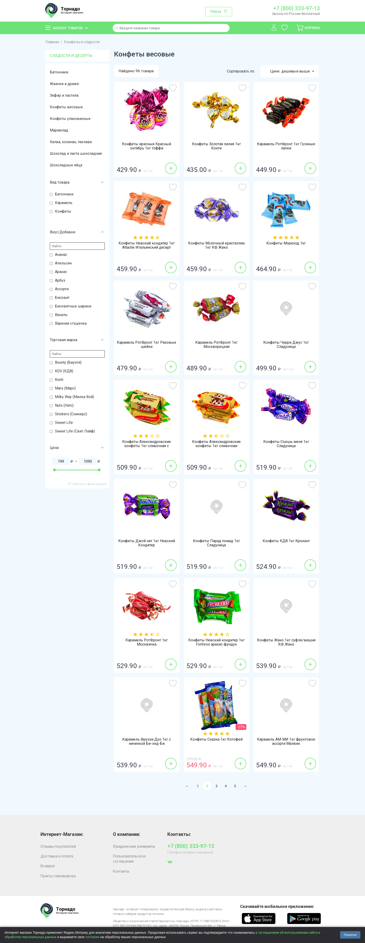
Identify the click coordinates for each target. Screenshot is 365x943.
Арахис (61, 272)
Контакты (121, 871)
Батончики (59, 72)
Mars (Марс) (65, 388)
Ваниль (61, 315)
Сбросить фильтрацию (87, 484)
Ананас (61, 254)
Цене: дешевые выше (292, 71)
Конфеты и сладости (82, 42)
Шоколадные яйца (66, 165)
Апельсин (63, 263)
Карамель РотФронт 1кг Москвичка (146, 642)
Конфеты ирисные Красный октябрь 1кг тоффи (146, 146)
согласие (92, 937)
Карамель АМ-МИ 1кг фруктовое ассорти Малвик (286, 741)
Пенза (215, 11)
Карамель (63, 203)
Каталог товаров (68, 28)
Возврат (48, 866)
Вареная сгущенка (71, 323)
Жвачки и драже (64, 84)
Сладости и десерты (71, 55)
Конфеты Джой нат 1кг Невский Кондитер (146, 543)
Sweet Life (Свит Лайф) (75, 431)
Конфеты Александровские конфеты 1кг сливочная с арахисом (146, 446)
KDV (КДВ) (64, 371)
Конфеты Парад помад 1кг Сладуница (216, 543)
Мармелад (59, 130)
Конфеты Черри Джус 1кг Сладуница (286, 344)
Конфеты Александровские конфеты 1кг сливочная (216, 444)
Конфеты (63, 211)
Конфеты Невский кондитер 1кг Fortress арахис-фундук (216, 642)
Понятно (350, 935)
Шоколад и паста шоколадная (76, 153)
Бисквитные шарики (73, 306)
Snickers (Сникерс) (71, 414)
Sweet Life (64, 422)
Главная (52, 42)
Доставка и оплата (57, 856)
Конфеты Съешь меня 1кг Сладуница (286, 444)
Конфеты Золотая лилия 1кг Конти (216, 146)
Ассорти (62, 289)
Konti (59, 379)
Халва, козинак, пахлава (71, 142)
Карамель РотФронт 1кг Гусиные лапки (286, 146)
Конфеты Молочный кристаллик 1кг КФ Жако (216, 245)
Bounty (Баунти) (68, 362)
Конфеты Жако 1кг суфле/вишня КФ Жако (286, 642)
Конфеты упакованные (70, 118)
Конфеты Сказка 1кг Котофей (216, 739)
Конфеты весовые (66, 107)
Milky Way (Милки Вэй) (74, 397)
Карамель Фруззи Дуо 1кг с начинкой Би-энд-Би (146, 741)
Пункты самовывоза (58, 876)
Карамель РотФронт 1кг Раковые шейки (146, 344)
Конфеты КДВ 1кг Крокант (286, 541)
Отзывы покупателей (58, 846)
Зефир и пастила (64, 95)
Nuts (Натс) (64, 405)
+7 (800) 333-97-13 (296, 8)
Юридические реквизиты (134, 846)
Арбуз (60, 280)
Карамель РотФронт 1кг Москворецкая (216, 344)
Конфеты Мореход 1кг (286, 243)
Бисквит (62, 297)
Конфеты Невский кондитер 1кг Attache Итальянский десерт (146, 245)
